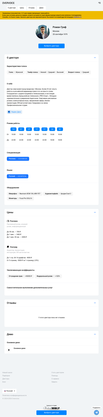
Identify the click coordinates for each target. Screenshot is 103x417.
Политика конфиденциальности (14, 395)
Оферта (54, 382)
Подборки (6, 376)
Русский (8, 391)
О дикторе (12, 8)
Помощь (55, 376)
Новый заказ (7, 372)
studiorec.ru (77, 17)
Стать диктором (58, 372)
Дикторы (5, 379)
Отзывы (32, 8)
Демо (41, 8)
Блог (4, 382)
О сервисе (55, 379)
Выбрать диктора (51, 46)
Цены (22, 8)
